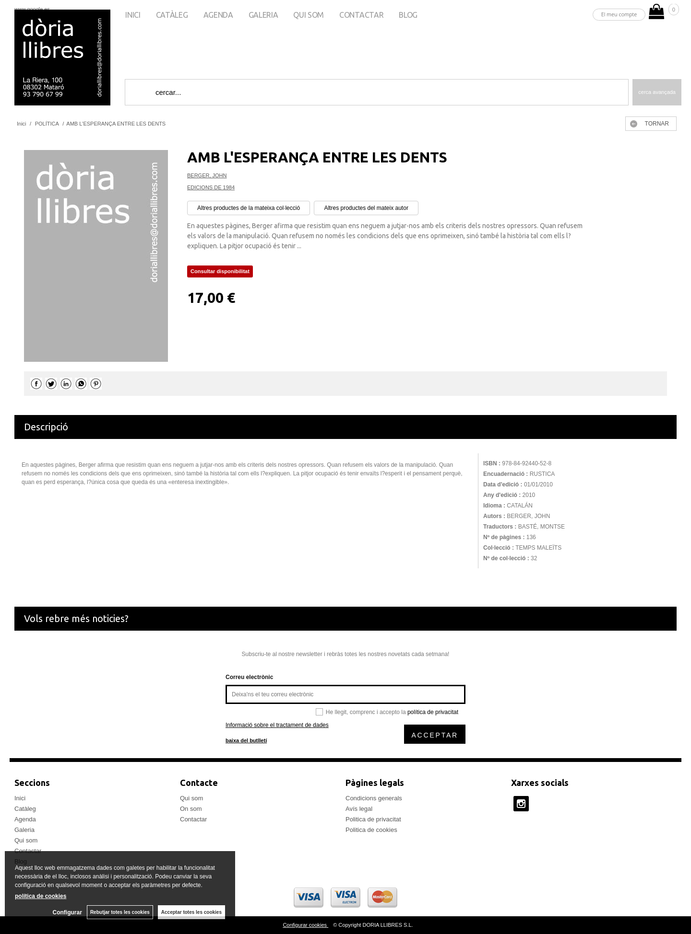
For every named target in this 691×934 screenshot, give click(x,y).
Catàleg (172, 15)
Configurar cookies (305, 925)
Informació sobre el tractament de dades (277, 725)
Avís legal (359, 808)
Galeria (263, 15)
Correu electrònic (249, 677)
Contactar (361, 15)
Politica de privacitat (373, 819)
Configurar (67, 912)
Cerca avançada (657, 92)
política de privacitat (432, 712)
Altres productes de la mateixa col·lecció (248, 208)
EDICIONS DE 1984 (211, 187)
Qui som (308, 15)
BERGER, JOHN (207, 175)
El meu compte (619, 14)
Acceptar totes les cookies (191, 912)
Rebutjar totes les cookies (120, 912)
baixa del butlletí (246, 740)
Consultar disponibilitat (220, 271)
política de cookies (40, 896)
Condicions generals (374, 798)
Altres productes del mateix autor (366, 208)
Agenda (218, 15)
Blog (408, 15)
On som (191, 808)
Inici (132, 15)
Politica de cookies (371, 829)
